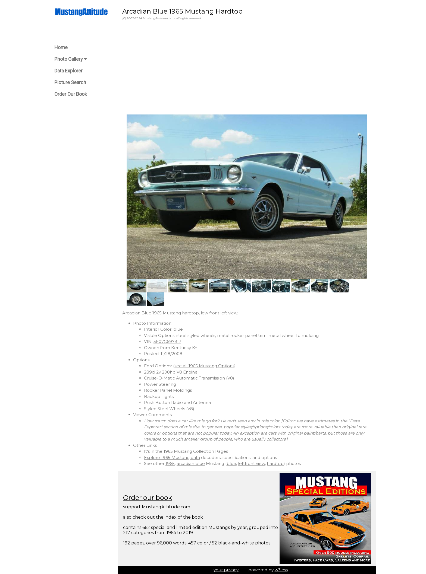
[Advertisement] (247, 68)
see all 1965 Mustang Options (204, 365)
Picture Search (70, 82)
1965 (170, 463)
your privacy (226, 569)
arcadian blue (191, 463)
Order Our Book (70, 94)
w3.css (281, 569)
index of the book (184, 517)
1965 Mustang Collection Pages (196, 451)
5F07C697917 (167, 341)
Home (61, 47)
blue (231, 463)
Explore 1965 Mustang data (172, 457)
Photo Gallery (70, 59)
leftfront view (251, 463)
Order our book (147, 498)
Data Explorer (68, 71)
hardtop (275, 463)
